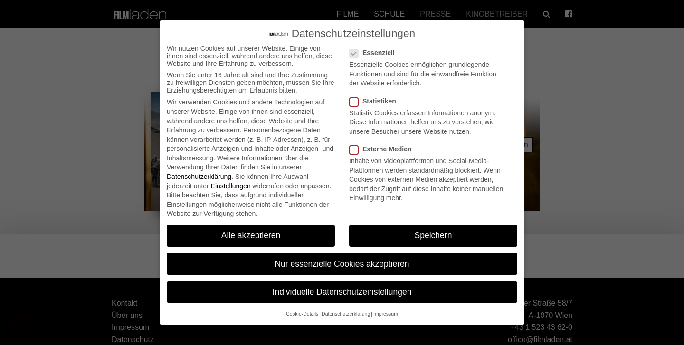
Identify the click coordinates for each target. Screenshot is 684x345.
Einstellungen (231, 178)
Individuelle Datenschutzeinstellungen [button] (342, 284)
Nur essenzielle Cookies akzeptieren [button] (342, 256)
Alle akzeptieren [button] (251, 228)
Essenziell (375, 45)
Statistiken (375, 93)
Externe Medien (383, 141)
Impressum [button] (385, 306)
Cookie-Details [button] (302, 306)
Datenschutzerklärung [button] (346, 306)
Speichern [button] (433, 228)
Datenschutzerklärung (199, 169)
